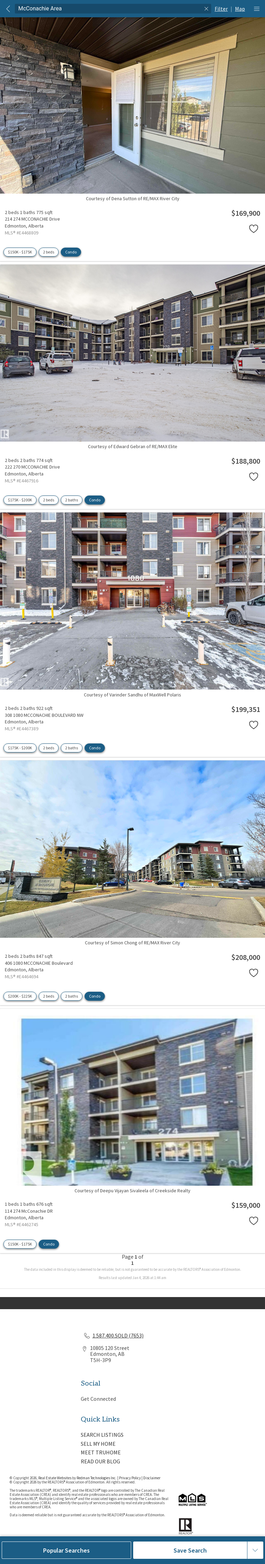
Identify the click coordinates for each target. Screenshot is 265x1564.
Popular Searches (66, 1550)
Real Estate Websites (55, 1477)
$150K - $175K (20, 252)
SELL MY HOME (98, 1443)
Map (240, 8)
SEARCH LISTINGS (102, 1434)
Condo (71, 252)
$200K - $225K (20, 996)
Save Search (190, 1550)
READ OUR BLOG (100, 1461)
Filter (221, 8)
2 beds (48, 252)
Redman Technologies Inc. (97, 1477)
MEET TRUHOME (101, 1452)
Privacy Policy (130, 1477)
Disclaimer (151, 1477)
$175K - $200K (20, 499)
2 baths (71, 499)
